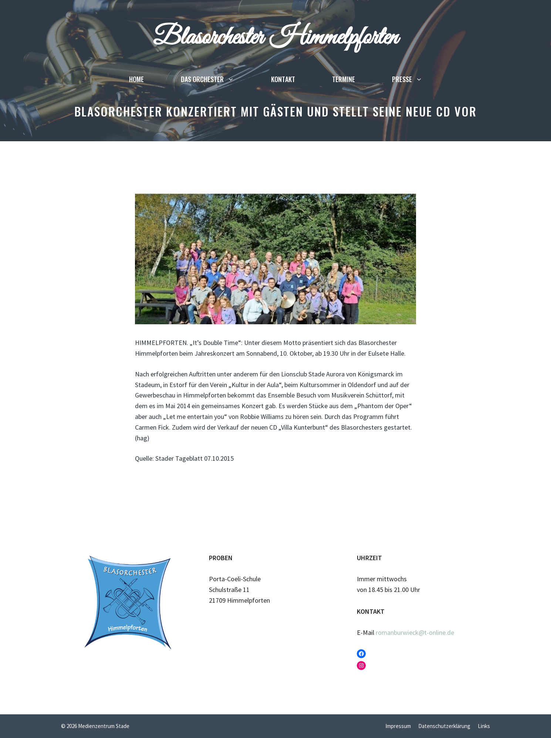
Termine (343, 79)
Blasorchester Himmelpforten (275, 37)
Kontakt (283, 79)
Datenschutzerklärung (444, 725)
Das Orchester (217, 79)
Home (136, 79)
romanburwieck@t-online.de (415, 632)
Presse (416, 79)
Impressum (398, 725)
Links (484, 725)
